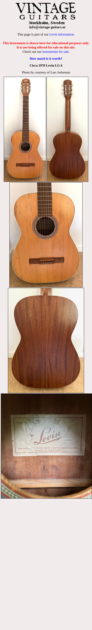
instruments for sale (55, 51)
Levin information (61, 34)
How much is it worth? (46, 58)
